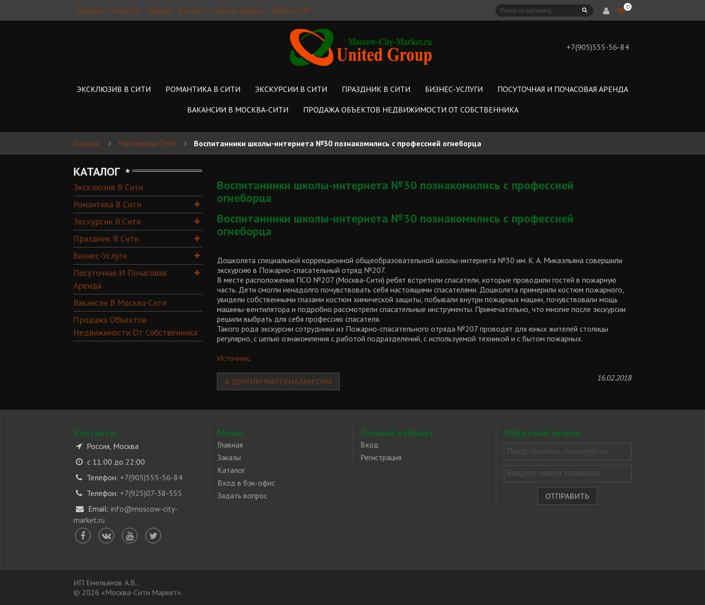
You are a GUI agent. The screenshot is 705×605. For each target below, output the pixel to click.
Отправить (567, 496)
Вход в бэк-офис (246, 483)
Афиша (159, 10)
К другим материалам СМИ (278, 381)
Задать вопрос (239, 10)
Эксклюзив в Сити (108, 187)
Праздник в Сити (106, 238)
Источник (233, 358)
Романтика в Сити (107, 204)
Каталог (192, 10)
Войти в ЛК (291, 10)
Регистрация (380, 457)
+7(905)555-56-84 (151, 477)
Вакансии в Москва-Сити (119, 302)
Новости (125, 10)
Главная (90, 10)
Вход (369, 444)
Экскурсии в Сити (107, 221)
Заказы (229, 457)
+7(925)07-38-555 (151, 493)
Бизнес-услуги (100, 255)
